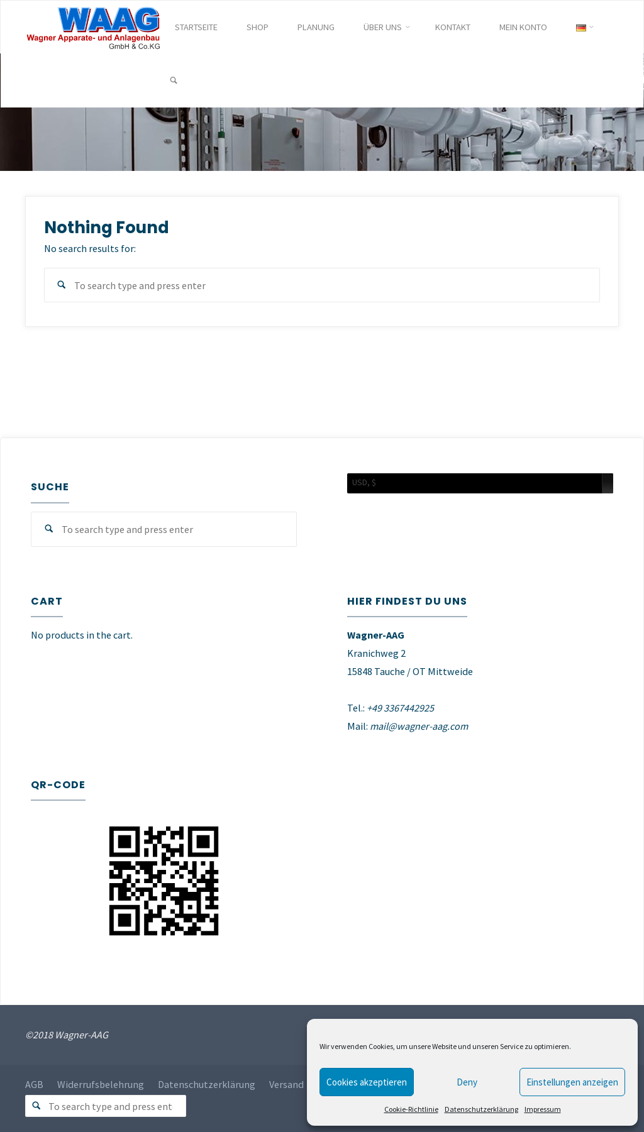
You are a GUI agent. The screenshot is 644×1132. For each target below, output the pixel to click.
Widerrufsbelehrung (101, 1084)
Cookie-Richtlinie (411, 1109)
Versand (287, 1084)
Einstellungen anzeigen (572, 1082)
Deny (467, 1082)
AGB (34, 1084)
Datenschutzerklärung (481, 1109)
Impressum (543, 1109)
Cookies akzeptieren (366, 1082)
